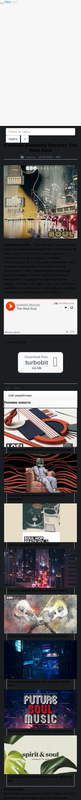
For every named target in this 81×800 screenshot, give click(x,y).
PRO (11, 2)
